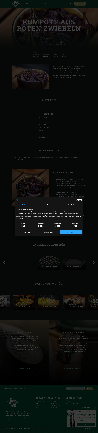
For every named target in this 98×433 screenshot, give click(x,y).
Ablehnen (27, 232)
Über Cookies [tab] (72, 205)
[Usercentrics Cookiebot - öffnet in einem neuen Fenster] (75, 200)
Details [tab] (49, 205)
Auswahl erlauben (49, 232)
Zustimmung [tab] (26, 205)
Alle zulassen (71, 232)
